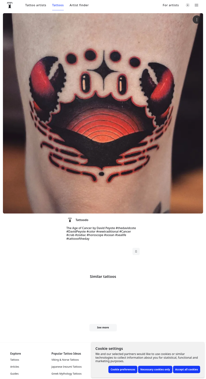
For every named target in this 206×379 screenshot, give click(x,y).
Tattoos (58, 5)
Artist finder (79, 5)
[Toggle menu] (196, 5)
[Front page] (9, 5)
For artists (171, 5)
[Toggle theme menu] (188, 5)
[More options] (197, 19)
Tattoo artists (35, 5)
